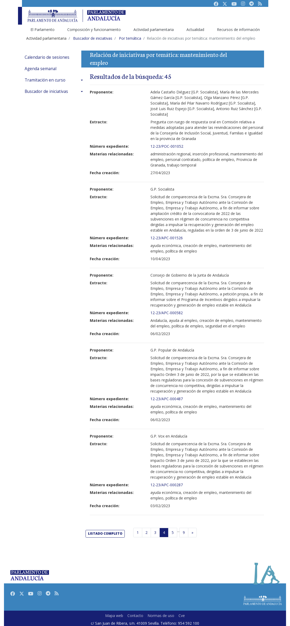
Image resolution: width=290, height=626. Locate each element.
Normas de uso (161, 615)
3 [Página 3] (155, 532)
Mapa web (114, 615)
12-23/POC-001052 (166, 146)
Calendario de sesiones (47, 57)
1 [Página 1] (138, 532)
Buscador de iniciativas (46, 91)
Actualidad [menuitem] (195, 29)
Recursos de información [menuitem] (238, 29)
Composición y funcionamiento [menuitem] (94, 29)
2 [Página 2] (146, 532)
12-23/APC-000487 (166, 398)
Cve (182, 615)
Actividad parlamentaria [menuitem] (153, 29)
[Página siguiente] (192, 532)
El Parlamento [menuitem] (42, 29)
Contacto (135, 615)
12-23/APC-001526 (166, 237)
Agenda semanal (40, 68)
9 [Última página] (184, 532)
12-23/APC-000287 (166, 484)
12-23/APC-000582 (166, 312)
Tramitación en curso (45, 80)
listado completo (105, 533)
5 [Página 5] (173, 532)
